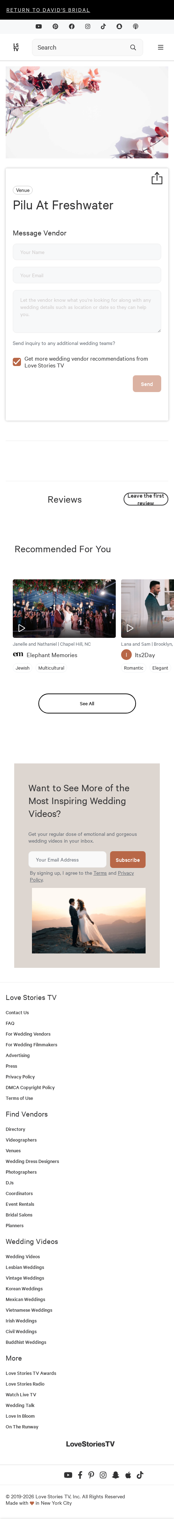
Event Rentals (20, 1203)
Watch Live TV (21, 1394)
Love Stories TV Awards (31, 1373)
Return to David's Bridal (48, 9)
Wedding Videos (23, 1256)
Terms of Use (19, 1097)
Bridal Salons (19, 1214)
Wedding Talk (20, 1405)
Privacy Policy (20, 1076)
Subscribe (128, 859)
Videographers (21, 1139)
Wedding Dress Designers (32, 1161)
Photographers (21, 1171)
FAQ (10, 1023)
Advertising (18, 1055)
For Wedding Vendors (28, 1033)
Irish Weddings (21, 1320)
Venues (13, 1150)
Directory (15, 1129)
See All (87, 703)
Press (11, 1065)
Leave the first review (145, 499)
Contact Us (17, 1012)
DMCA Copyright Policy (30, 1087)
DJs (9, 1182)
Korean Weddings (24, 1288)
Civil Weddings (21, 1331)
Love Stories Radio (25, 1383)
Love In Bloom (20, 1415)
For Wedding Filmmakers (31, 1044)
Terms (100, 872)
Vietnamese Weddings (29, 1309)
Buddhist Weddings (26, 1341)
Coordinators (19, 1193)
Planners (14, 1225)
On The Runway (22, 1426)
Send (147, 383)
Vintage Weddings (25, 1277)
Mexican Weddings (25, 1299)
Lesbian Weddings (25, 1267)
